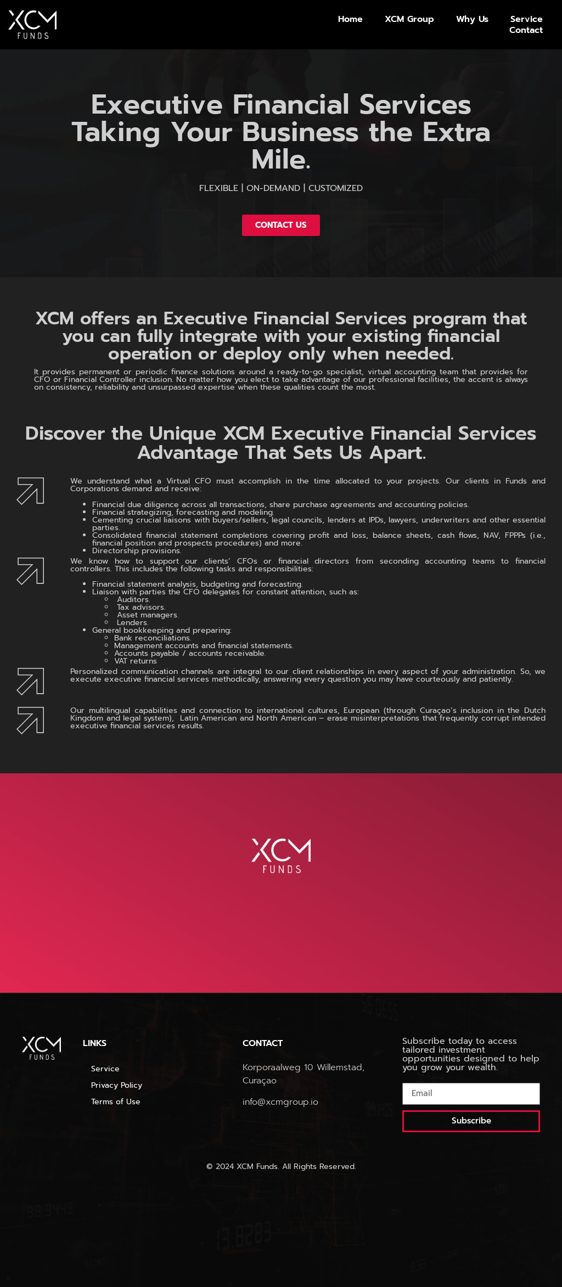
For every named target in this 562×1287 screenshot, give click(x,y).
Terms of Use (117, 1102)
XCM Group (409, 19)
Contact (526, 30)
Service (526, 19)
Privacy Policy (116, 1085)
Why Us (472, 19)
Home (350, 19)
